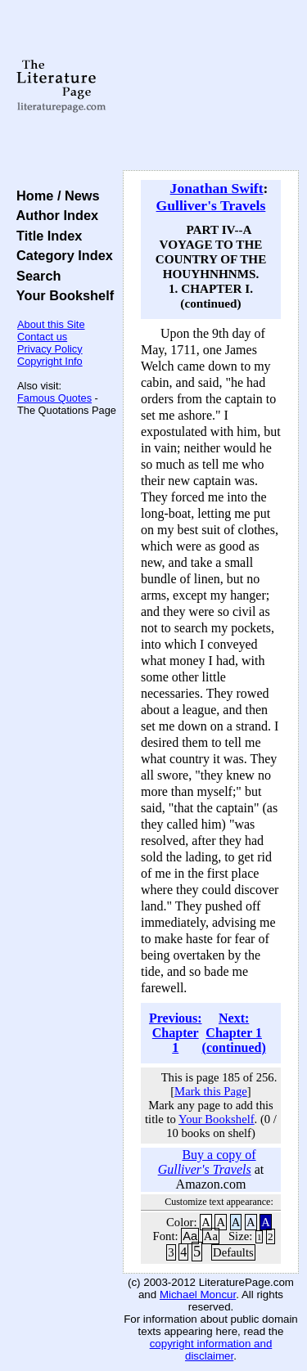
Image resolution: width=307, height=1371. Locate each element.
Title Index (45, 235)
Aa (190, 1236)
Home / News (54, 195)
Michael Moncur (198, 1294)
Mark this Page (210, 1091)
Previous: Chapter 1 (175, 1032)
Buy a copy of (207, 1162)
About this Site (51, 324)
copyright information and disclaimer (211, 1349)
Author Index (53, 215)
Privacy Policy (50, 349)
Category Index (61, 255)
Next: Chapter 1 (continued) (234, 1032)
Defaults (233, 1252)
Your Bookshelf (61, 295)
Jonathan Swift (217, 188)
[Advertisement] (211, 86)
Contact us (42, 336)
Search (35, 275)
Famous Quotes (54, 398)
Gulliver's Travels (211, 205)
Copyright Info (50, 361)
